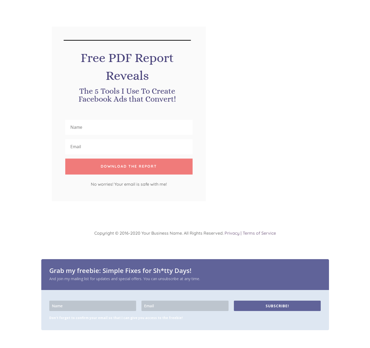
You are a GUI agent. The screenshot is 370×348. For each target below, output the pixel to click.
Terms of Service (259, 233)
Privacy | (233, 233)
